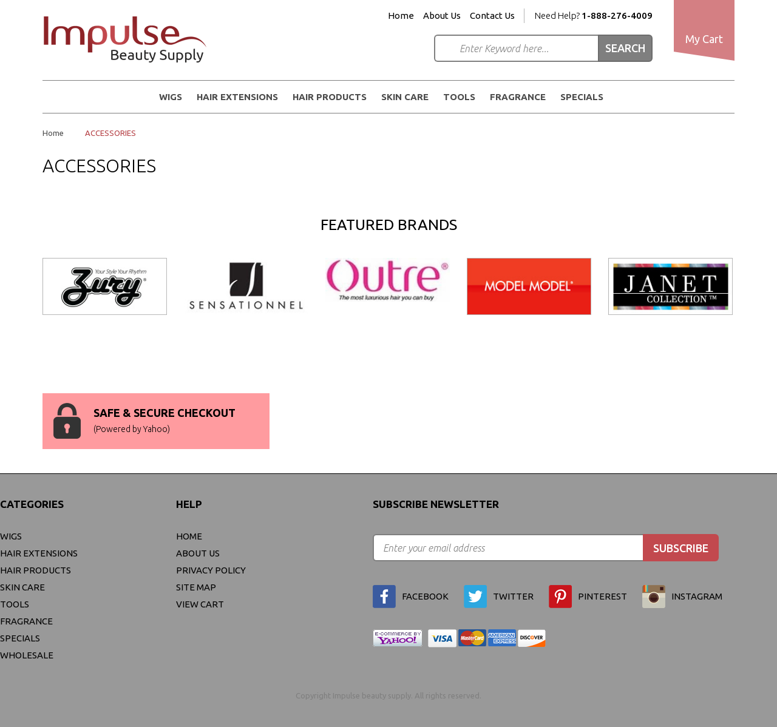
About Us (442, 16)
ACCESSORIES (110, 133)
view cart (200, 604)
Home (401, 16)
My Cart (704, 39)
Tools (459, 96)
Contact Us (492, 16)
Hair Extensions (237, 96)
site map (196, 587)
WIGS (170, 96)
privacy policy (211, 570)
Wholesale (26, 655)
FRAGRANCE (518, 96)
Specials (581, 96)
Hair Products (330, 96)
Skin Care (405, 96)
